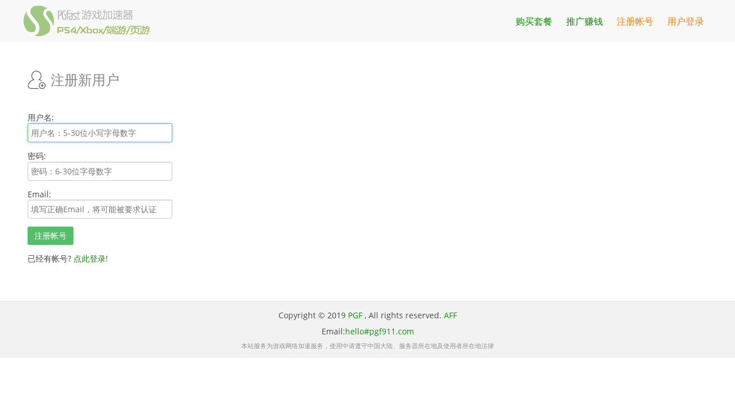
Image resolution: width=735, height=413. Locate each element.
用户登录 (685, 21)
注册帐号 (635, 21)
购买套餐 (534, 21)
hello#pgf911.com (379, 331)
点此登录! (91, 258)
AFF (450, 315)
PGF (355, 315)
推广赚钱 (584, 21)
